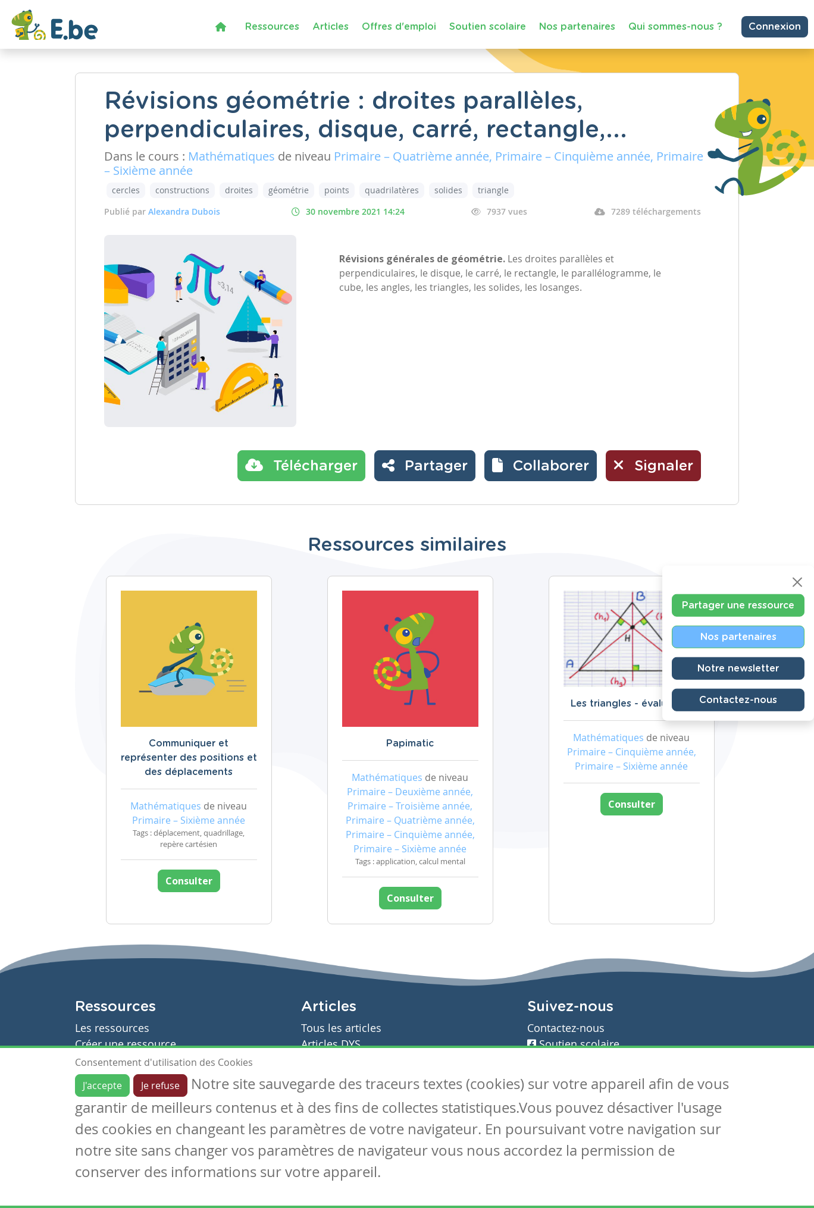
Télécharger (301, 465)
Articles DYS (331, 1044)
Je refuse (160, 1085)
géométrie (288, 190)
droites (239, 190)
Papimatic (410, 743)
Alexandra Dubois (184, 211)
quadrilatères (392, 190)
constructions (182, 190)
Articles (330, 27)
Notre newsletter (738, 668)
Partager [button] (425, 465)
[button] (540, 465)
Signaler (653, 465)
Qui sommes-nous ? (675, 27)
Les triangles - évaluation (631, 703)
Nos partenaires (577, 27)
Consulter (188, 880)
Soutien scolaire (487, 27)
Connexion (775, 27)
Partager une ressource (738, 605)
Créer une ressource (125, 1044)
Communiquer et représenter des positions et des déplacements (189, 758)
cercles (126, 190)
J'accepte (102, 1085)
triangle (493, 190)
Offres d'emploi (399, 27)
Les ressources (112, 1028)
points (336, 190)
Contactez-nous (738, 699)
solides (448, 190)
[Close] (797, 582)
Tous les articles (341, 1028)
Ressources (272, 27)
